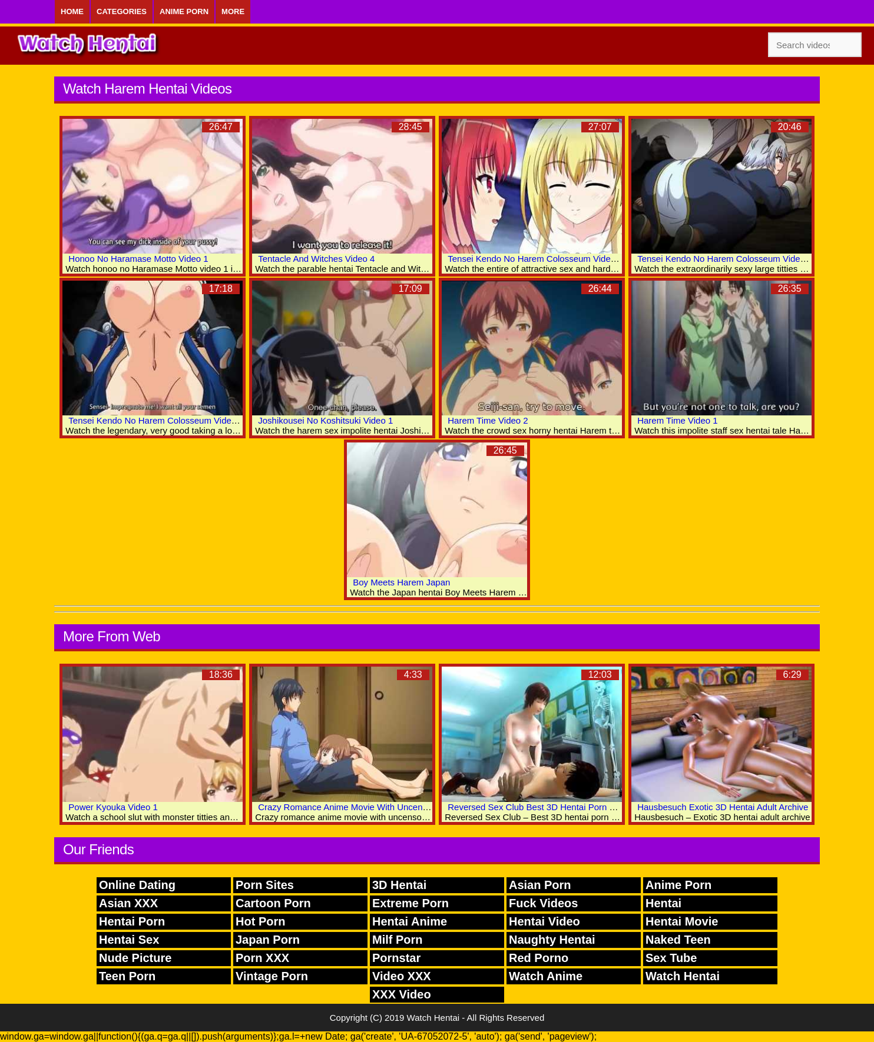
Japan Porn (268, 939)
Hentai (663, 903)
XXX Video (401, 994)
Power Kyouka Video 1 (113, 807)
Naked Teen (678, 939)
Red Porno (538, 957)
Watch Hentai (682, 976)
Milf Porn (397, 939)
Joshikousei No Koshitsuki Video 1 (325, 420)
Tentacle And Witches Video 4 (316, 259)
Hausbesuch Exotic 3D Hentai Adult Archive (722, 807)
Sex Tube (671, 957)
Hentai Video (544, 921)
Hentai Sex (129, 939)
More (232, 11)
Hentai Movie (681, 921)
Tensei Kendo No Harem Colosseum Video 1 (155, 420)
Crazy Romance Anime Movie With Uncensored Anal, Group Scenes (391, 807)
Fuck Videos (543, 903)
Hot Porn (260, 921)
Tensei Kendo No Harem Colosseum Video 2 (724, 259)
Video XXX (401, 976)
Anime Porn (184, 11)
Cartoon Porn (273, 903)
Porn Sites (265, 884)
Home (72, 11)
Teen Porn (127, 976)
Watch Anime (545, 976)
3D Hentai (399, 884)
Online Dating (137, 884)
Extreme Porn (410, 903)
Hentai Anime (409, 921)
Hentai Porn (132, 921)
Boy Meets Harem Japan (401, 582)
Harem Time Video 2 (488, 420)
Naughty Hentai (552, 939)
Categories (122, 11)
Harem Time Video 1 (677, 420)
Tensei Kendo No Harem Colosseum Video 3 (535, 259)
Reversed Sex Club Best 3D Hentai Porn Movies (542, 807)
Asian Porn (540, 884)
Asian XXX (128, 903)
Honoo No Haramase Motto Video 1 (138, 259)
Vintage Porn (272, 976)
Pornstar (396, 957)
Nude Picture (135, 957)
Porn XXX (262, 957)
